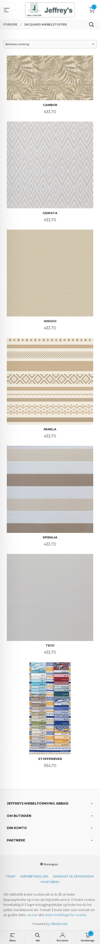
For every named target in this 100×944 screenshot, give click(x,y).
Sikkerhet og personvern (73, 876)
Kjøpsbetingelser (34, 876)
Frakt (11, 876)
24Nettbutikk (59, 924)
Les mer (32, 915)
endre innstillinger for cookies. (66, 915)
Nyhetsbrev (50, 882)
